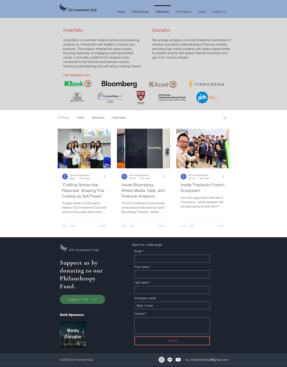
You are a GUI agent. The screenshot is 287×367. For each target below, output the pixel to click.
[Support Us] (82, 299)
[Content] (172, 325)
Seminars (98, 117)
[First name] (171, 274)
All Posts (63, 117)
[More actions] (106, 176)
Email (139, 251)
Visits (80, 117)
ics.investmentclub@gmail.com (206, 360)
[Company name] (171, 305)
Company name (145, 298)
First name (142, 267)
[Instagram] (162, 360)
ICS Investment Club (82, 10)
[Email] (171, 258)
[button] (225, 118)
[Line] (170, 360)
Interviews (119, 117)
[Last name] (171, 290)
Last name (142, 282)
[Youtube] (178, 360)
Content (140, 313)
